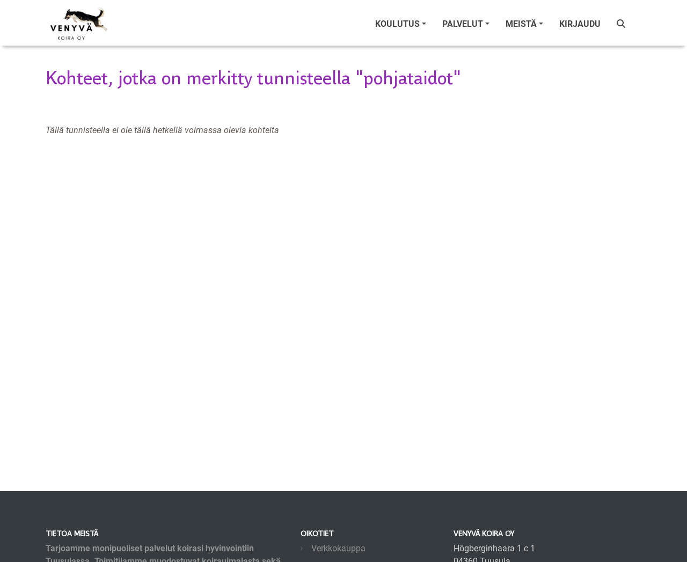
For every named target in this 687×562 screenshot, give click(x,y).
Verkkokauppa (338, 548)
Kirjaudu (580, 24)
